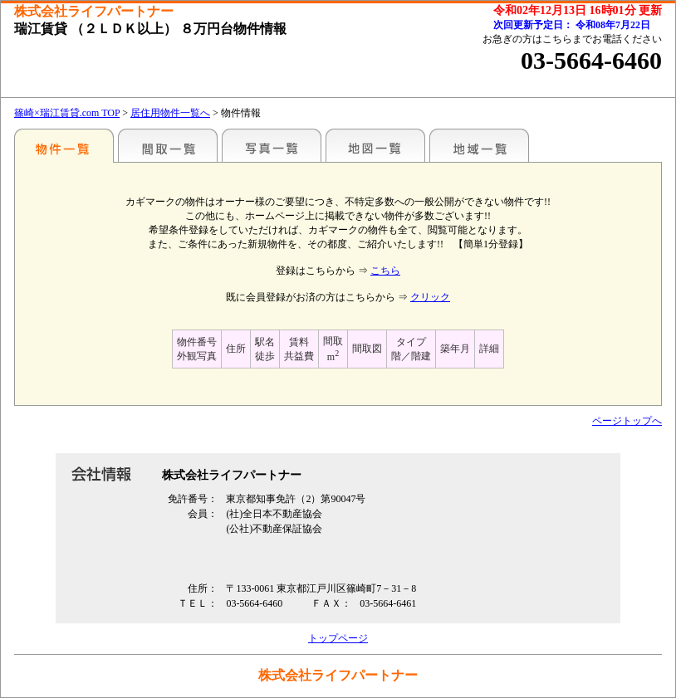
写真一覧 (271, 145)
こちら (385, 270)
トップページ (338, 638)
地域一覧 (479, 145)
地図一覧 (375, 145)
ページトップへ (627, 421)
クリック (430, 297)
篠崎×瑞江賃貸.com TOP (67, 113)
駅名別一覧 (64, 145)
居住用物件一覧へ (170, 113)
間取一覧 (168, 145)
